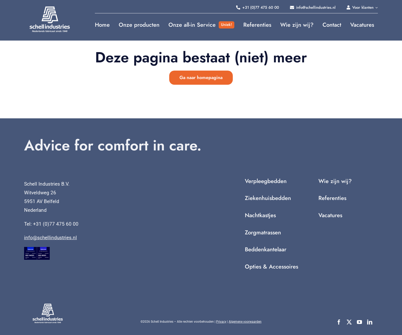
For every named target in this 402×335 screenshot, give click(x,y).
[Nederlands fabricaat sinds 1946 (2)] (49, 8)
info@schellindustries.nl (50, 238)
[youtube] (359, 322)
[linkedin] (369, 322)
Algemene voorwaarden (245, 321)
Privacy (221, 321)
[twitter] (349, 322)
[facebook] (338, 322)
